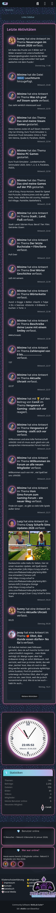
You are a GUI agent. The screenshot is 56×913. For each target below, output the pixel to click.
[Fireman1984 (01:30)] (14, 864)
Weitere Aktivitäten (29, 696)
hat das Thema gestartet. (31, 121)
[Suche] (38, 4)
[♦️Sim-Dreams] (5, 4)
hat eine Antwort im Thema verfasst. (33, 42)
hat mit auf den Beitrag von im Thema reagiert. (33, 405)
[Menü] (52, 4)
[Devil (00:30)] (21, 864)
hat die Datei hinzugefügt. (30, 78)
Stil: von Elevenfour (28, 908)
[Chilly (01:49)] (6, 864)
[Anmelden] (45, 3)
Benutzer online (30, 831)
